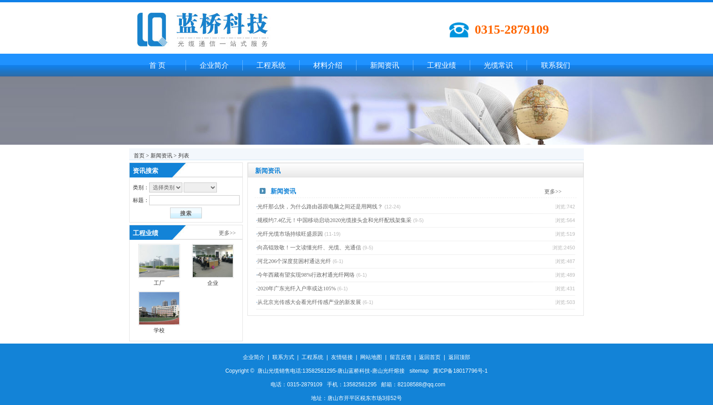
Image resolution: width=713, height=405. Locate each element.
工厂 (159, 283)
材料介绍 (327, 65)
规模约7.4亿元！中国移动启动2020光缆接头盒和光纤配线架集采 (334, 220)
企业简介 (214, 65)
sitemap (418, 371)
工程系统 (271, 65)
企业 (212, 283)
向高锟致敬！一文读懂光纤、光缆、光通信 (309, 247)
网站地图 (371, 357)
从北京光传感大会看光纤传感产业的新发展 (309, 302)
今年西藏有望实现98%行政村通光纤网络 (306, 275)
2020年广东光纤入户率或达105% (296, 288)
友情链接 (342, 357)
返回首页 (430, 357)
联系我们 (555, 65)
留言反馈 (401, 357)
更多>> (227, 233)
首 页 (157, 65)
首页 (139, 155)
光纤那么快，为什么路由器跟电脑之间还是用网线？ (320, 206)
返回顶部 (459, 357)
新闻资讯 (384, 65)
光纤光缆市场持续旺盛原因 (290, 234)
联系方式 (283, 357)
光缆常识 (498, 65)
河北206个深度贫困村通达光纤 (294, 261)
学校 (159, 330)
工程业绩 (441, 65)
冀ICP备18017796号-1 (460, 371)
